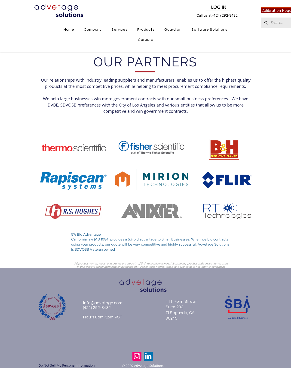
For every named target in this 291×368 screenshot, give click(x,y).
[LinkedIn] (148, 356)
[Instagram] (136, 356)
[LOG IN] (218, 7)
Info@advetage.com (102, 303)
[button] (146, 29)
